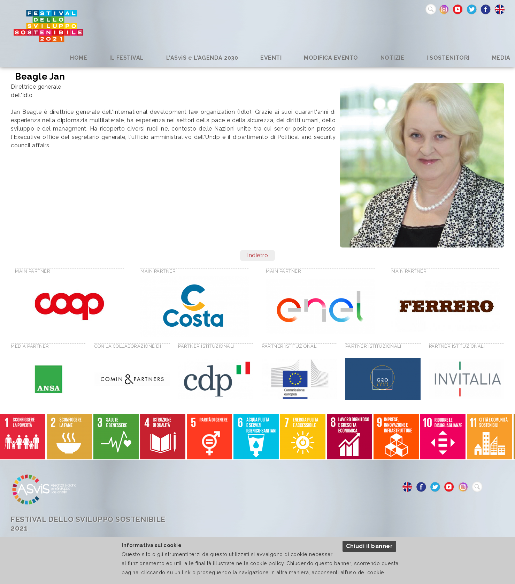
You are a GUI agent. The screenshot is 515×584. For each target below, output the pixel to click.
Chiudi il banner (369, 546)
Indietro (257, 255)
